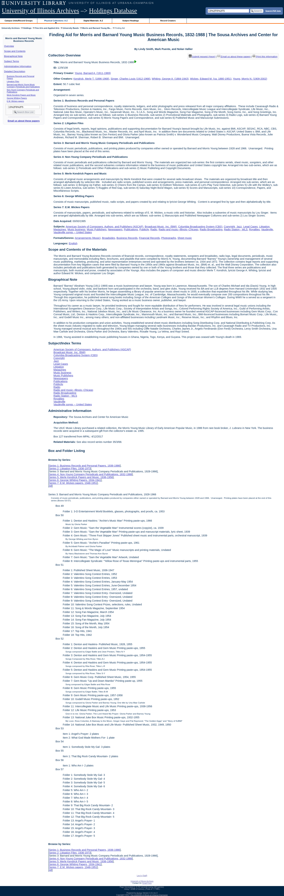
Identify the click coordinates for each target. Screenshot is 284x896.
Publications (131, 229)
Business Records (126, 238)
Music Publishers (96, 229)
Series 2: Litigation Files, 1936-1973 (70, 468)
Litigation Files (13, 81)
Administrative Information (17, 66)
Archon (139, 893)
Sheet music (185, 238)
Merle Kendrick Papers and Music (21, 95)
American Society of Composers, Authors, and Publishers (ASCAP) (104, 226)
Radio (153, 229)
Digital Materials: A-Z (93, 21)
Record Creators (168, 21)
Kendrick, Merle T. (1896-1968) (91, 78)
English (73, 243)
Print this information (264, 56)
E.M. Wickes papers (15, 101)
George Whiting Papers (17, 98)
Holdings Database (113, 10)
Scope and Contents (15, 51)
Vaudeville (267, 229)
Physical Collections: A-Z (56, 21)
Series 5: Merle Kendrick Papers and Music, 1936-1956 (81, 477)
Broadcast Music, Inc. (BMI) (161, 226)
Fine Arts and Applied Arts (47, 28)
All (50, 485)
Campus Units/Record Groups (19, 21)
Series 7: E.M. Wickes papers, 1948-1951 (73, 483)
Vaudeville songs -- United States (72, 232)
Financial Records (149, 238)
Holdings (27, 28)
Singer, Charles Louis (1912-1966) (130, 78)
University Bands (71, 28)
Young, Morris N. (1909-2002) (250, 78)
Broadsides (108, 238)
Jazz (239, 226)
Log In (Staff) (142, 876)
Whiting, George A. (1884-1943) (170, 78)
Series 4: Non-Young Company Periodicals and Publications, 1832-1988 (90, 474)
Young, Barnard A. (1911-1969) (93, 73)
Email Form (147, 883)
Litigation (264, 226)
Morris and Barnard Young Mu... (97, 28)
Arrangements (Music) (88, 238)
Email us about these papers (23, 120)
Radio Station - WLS (235, 229)
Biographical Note (13, 56)
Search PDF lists (273, 11)
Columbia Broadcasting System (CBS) (200, 226)
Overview (9, 46)
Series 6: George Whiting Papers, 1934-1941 (75, 480)
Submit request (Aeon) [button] (202, 56)
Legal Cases (250, 226)
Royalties (254, 229)
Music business (76, 229)
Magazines (59, 229)
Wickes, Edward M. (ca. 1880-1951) (210, 78)
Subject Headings (130, 21)
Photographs (168, 238)
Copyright (229, 226)
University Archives (10, 28)
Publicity (144, 229)
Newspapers (115, 229)
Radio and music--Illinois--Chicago (178, 229)
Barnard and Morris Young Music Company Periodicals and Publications (23, 85)
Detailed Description (14, 71)
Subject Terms (11, 61)
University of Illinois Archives (40, 10)
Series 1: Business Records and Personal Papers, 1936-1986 (84, 465)
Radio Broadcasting (211, 229)
